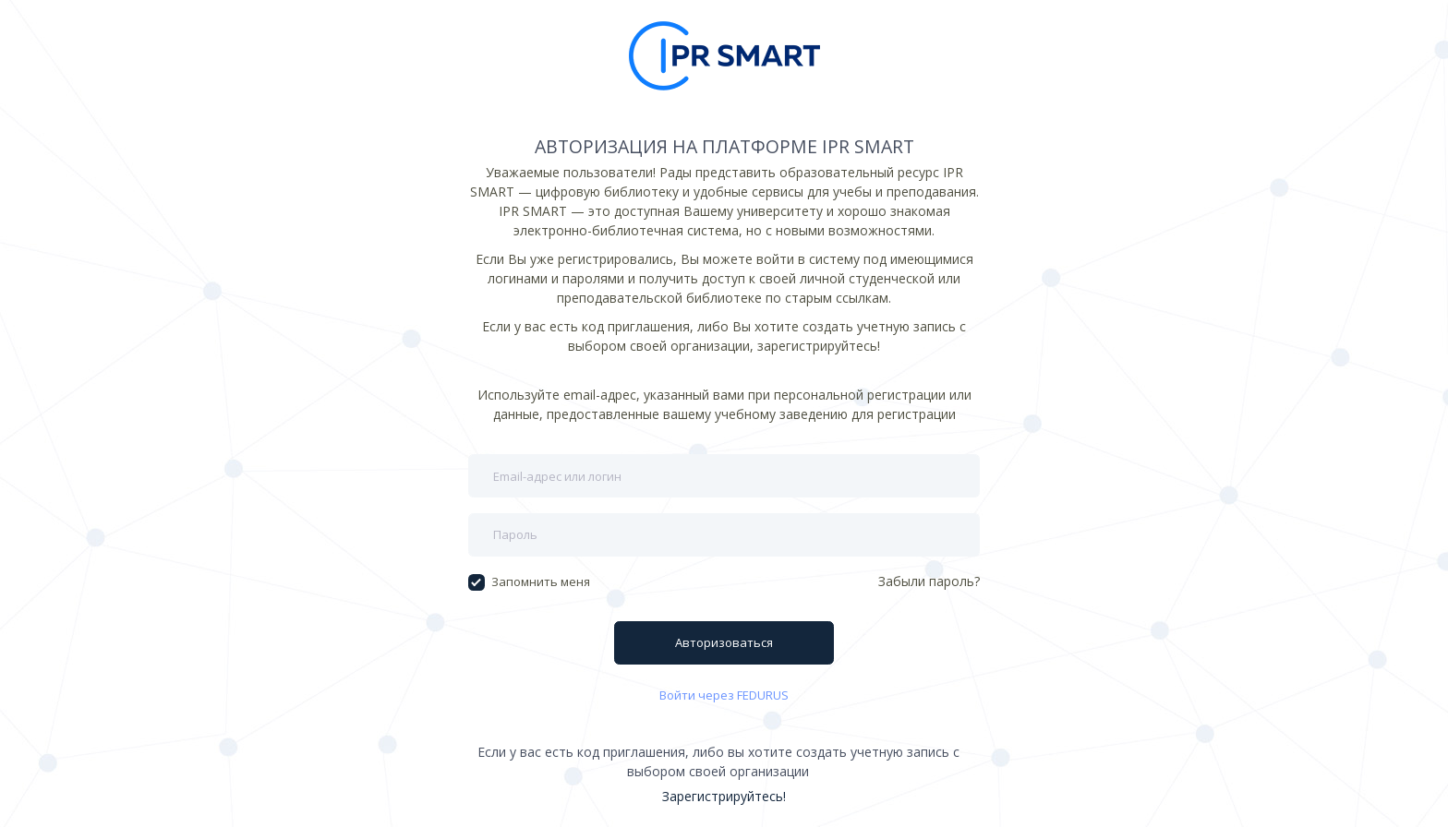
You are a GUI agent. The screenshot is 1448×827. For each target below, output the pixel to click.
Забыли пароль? (929, 581)
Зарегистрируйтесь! (724, 796)
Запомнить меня (529, 582)
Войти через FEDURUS (724, 695)
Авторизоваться (724, 642)
